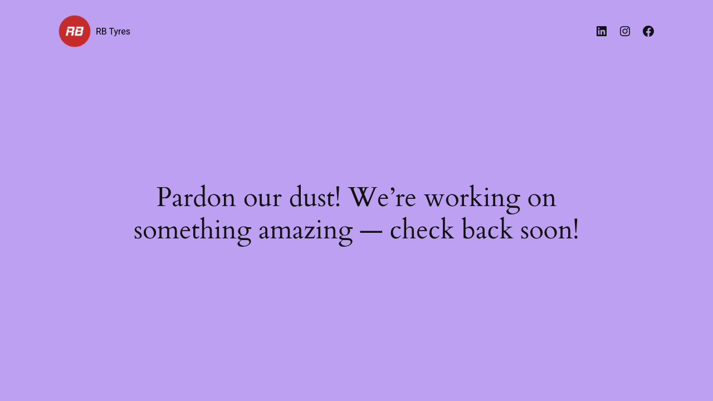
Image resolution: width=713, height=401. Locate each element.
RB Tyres (113, 31)
